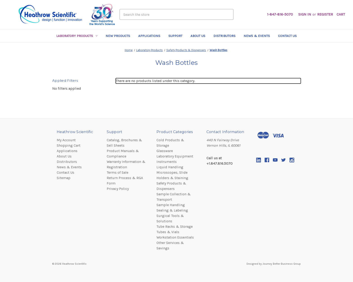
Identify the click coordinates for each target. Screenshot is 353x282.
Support (175, 36)
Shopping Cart (68, 145)
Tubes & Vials (167, 232)
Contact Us (287, 36)
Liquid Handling (169, 167)
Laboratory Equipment (174, 156)
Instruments (166, 161)
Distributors (224, 36)
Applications (149, 36)
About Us (197, 36)
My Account (66, 140)
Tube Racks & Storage (174, 226)
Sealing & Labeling (172, 210)
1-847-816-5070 (280, 14)
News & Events (257, 36)
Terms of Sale (117, 172)
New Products (118, 36)
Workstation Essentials (175, 237)
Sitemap (63, 178)
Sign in (304, 14)
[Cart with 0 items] (341, 14)
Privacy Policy (118, 188)
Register (325, 14)
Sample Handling (170, 205)
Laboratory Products (76, 36)
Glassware (164, 151)
